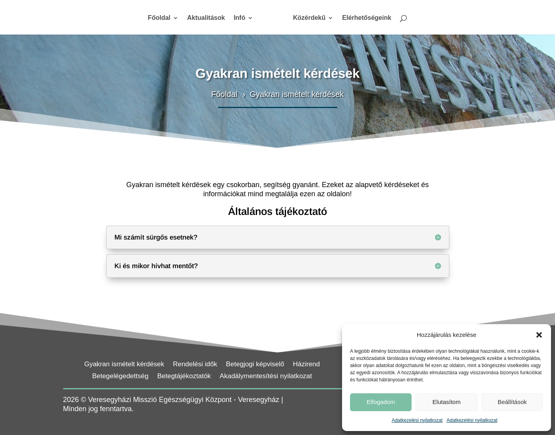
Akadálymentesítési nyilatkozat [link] (266, 376)
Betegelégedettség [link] (120, 376)
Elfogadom (381, 401)
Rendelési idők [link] (195, 365)
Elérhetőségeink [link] (366, 18)
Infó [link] (239, 18)
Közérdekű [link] (309, 18)
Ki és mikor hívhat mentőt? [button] (156, 266)
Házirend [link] (306, 365)
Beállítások (512, 401)
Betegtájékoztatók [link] (184, 376)
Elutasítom (447, 401)
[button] (539, 335)
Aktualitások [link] (206, 18)
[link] (273, 21)
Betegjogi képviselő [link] (255, 365)
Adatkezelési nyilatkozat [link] (417, 420)
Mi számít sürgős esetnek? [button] (155, 237)
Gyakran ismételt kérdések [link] (124, 365)
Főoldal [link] (159, 18)
